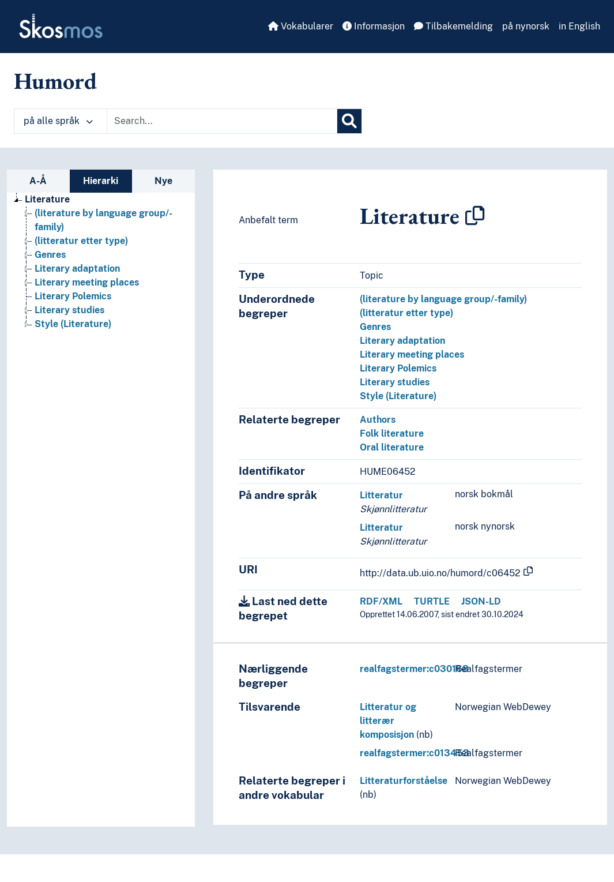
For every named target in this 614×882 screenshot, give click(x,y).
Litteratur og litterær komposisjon (388, 720)
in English (579, 26)
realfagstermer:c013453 (414, 753)
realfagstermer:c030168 (414, 668)
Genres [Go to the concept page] (50, 254)
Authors (377, 419)
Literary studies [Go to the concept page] (69, 310)
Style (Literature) (398, 396)
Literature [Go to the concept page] (47, 199)
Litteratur (381, 495)
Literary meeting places (412, 354)
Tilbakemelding (453, 26)
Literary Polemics (398, 368)
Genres (375, 326)
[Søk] (349, 121)
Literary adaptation (402, 340)
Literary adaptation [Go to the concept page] (77, 268)
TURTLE (432, 601)
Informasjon (373, 26)
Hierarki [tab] (100, 180)
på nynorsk (525, 26)
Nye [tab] (163, 180)
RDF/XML (381, 601)
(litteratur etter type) (406, 312)
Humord (55, 81)
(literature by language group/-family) (443, 299)
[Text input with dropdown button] (222, 121)
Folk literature (392, 433)
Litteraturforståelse (403, 780)
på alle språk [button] (58, 120)
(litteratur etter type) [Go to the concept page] (81, 240)
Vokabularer (300, 26)
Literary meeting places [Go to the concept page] (87, 282)
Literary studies (395, 382)
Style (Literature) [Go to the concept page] (73, 323)
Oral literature (392, 447)
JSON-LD (481, 601)
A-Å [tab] (38, 180)
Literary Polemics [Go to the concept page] (73, 296)
